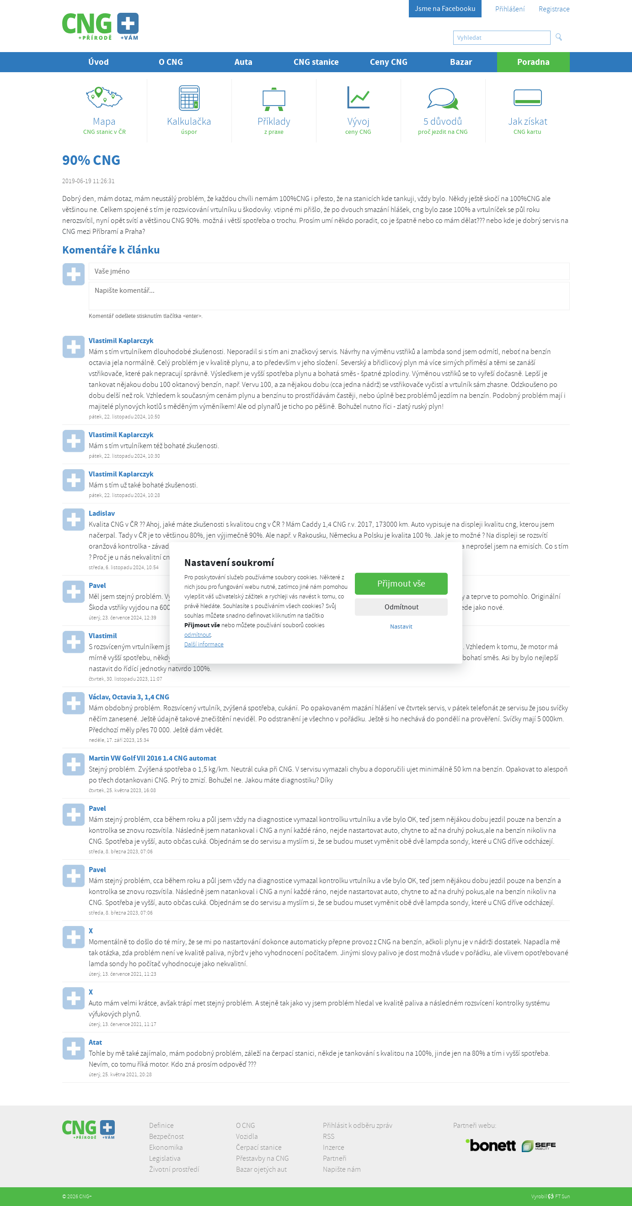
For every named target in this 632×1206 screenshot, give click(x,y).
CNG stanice (316, 62)
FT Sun (559, 1196)
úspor (189, 107)
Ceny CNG (388, 62)
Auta (243, 62)
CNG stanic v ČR (104, 107)
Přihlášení (510, 9)
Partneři (335, 1158)
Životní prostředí (174, 1169)
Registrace (554, 9)
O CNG (245, 1125)
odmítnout (197, 635)
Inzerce (333, 1147)
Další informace (204, 644)
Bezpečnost (166, 1136)
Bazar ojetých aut (261, 1169)
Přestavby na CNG (262, 1158)
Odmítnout (401, 606)
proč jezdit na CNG (443, 107)
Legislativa (165, 1158)
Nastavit (401, 626)
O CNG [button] (171, 62)
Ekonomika (166, 1147)
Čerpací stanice (259, 1147)
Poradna (543, 62)
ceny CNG (358, 107)
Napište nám (342, 1169)
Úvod (98, 62)
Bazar (461, 62)
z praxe (274, 107)
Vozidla (247, 1136)
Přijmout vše (401, 583)
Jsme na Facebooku (445, 8)
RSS (328, 1136)
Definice (161, 1125)
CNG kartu (528, 107)
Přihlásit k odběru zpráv (357, 1125)
